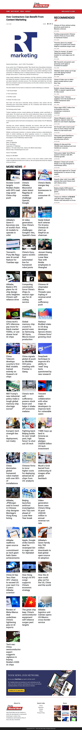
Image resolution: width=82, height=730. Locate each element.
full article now (34, 74)
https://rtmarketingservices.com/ (19, 149)
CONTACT (28, 11)
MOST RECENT (15, 11)
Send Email (12, 144)
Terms (41, 711)
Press (41, 705)
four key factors (20, 87)
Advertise (41, 707)
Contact (41, 709)
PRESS (22, 11)
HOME (8, 11)
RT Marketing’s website (23, 137)
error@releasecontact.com (17, 160)
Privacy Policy (41, 713)
